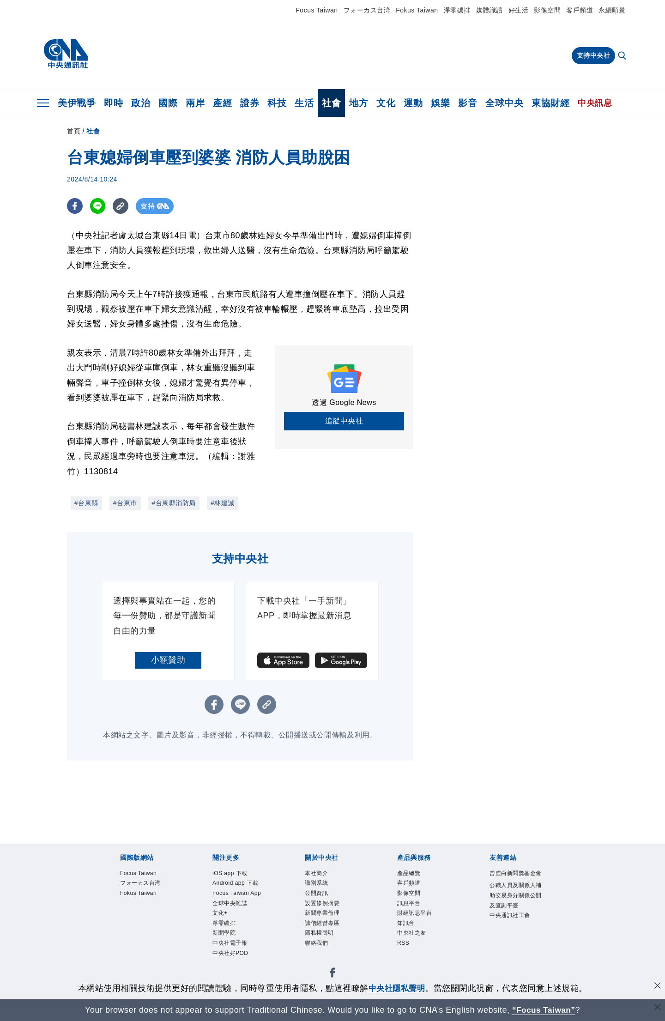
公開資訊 (316, 893)
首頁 (73, 131)
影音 (467, 103)
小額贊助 (168, 660)
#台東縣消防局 (174, 503)
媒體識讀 (489, 10)
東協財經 (550, 103)
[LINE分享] (99, 206)
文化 (385, 103)
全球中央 (504, 103)
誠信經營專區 (322, 923)
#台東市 (125, 503)
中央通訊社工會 (510, 915)
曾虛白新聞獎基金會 (516, 873)
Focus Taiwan (317, 10)
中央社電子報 (229, 943)
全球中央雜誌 (229, 903)
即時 (113, 103)
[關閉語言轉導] (657, 1009)
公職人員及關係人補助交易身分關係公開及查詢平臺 (516, 895)
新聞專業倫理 (322, 913)
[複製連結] (122, 206)
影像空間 (547, 10)
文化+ (220, 913)
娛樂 (440, 103)
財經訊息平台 (414, 913)
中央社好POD (230, 953)
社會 (331, 103)
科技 (276, 103)
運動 (413, 103)
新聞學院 (224, 933)
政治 (140, 103)
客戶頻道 (579, 10)
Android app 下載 (235, 883)
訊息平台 (408, 903)
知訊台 (406, 923)
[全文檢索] (623, 56)
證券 (249, 103)
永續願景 (611, 10)
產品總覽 (408, 873)
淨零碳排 (457, 10)
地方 (358, 103)
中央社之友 (411, 933)
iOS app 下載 (230, 873)
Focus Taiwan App (236, 893)
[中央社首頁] (66, 54)
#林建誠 (223, 503)
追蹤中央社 (344, 421)
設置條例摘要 (322, 903)
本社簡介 (316, 873)
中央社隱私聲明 (397, 988)
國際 (167, 103)
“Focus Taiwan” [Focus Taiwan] (544, 1010)
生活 (304, 103)
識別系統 (316, 883)
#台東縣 (86, 503)
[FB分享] (75, 206)
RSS (403, 943)
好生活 (518, 10)
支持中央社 (594, 55)
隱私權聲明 (319, 933)
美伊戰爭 (77, 103)
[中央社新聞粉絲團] (332, 975)
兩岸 (195, 103)
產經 (222, 103)
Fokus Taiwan (417, 10)
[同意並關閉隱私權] (657, 987)
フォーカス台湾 (367, 10)
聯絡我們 (316, 943)
